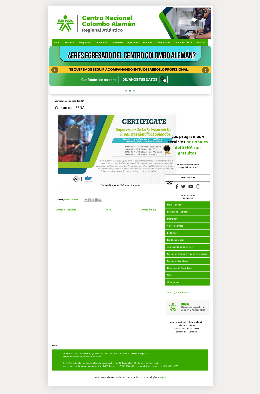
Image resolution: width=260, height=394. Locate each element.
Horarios (201, 42)
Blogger (162, 377)
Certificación (101, 42)
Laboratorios (163, 42)
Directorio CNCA (183, 42)
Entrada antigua (148, 210)
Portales (147, 42)
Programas (85, 42)
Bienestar (118, 42)
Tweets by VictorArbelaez (177, 293)
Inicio (57, 42)
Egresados (133, 42)
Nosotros (69, 42)
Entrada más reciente (66, 210)
